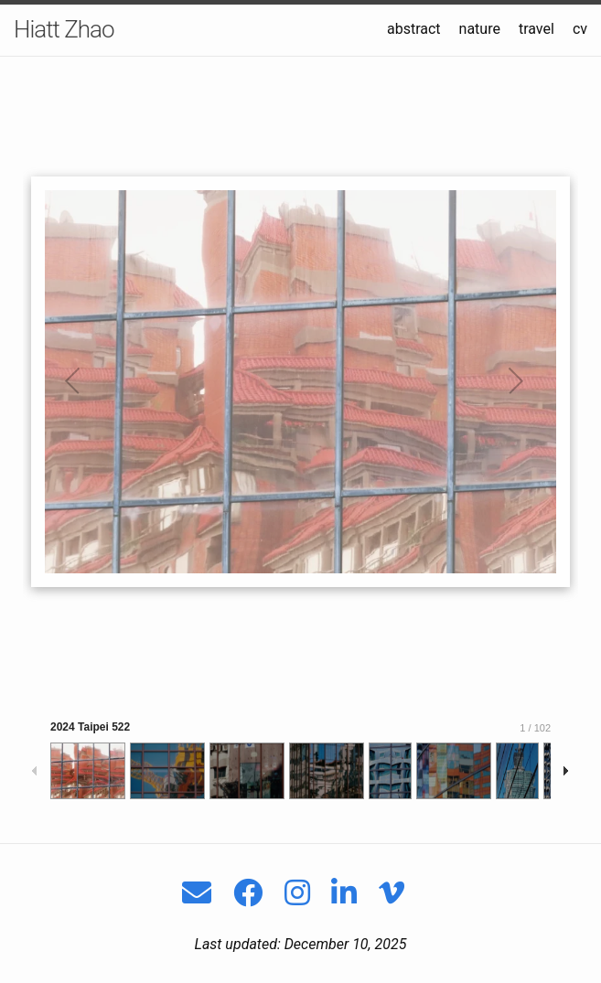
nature (479, 28)
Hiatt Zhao (64, 29)
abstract (414, 28)
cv (580, 28)
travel (536, 28)
